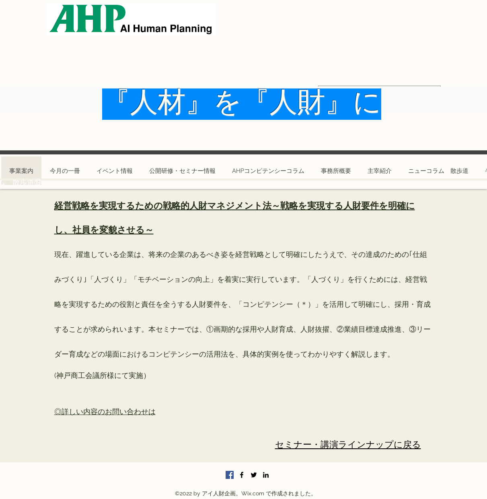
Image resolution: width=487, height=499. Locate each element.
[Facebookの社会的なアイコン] (230, 475)
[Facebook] (242, 475)
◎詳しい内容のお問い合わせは (105, 411)
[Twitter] (254, 475)
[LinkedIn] (266, 475)
